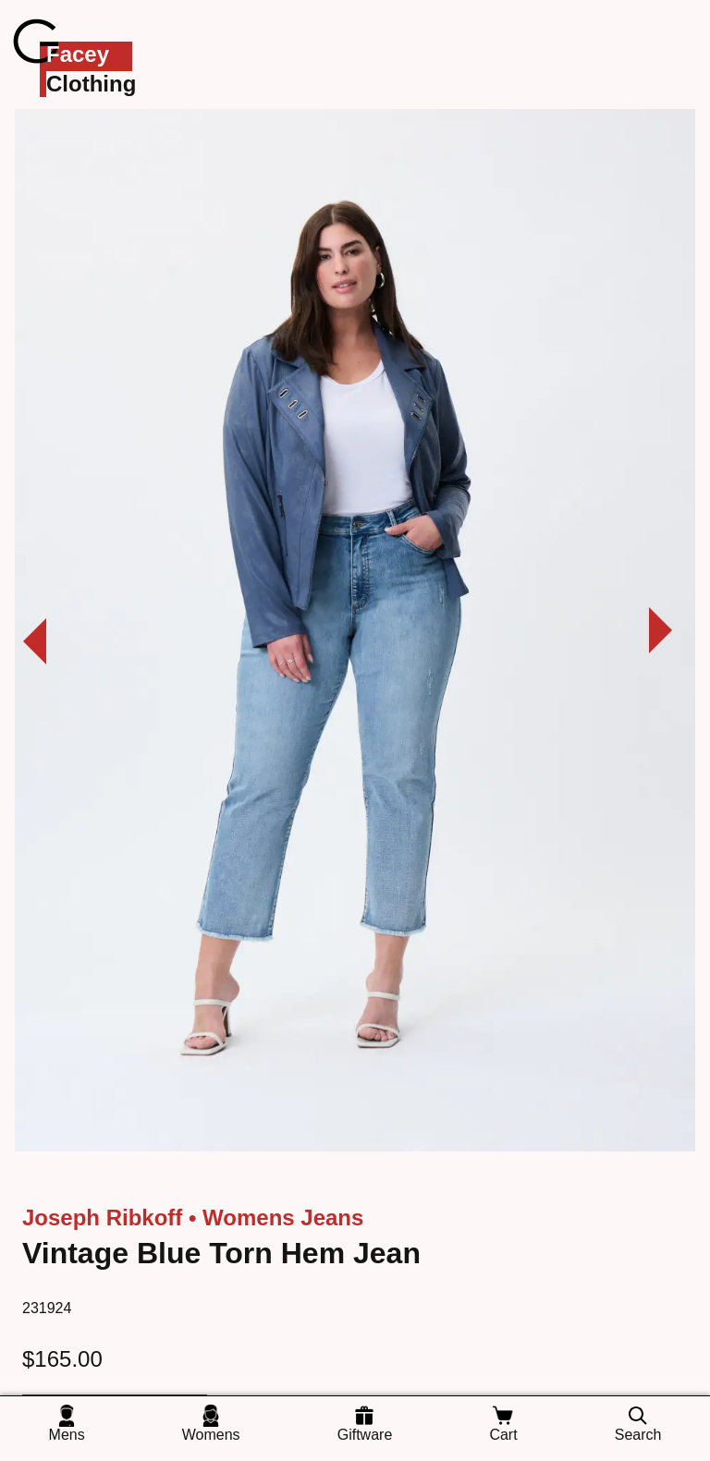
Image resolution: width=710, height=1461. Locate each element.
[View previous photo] (23, 635)
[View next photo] (672, 635)
